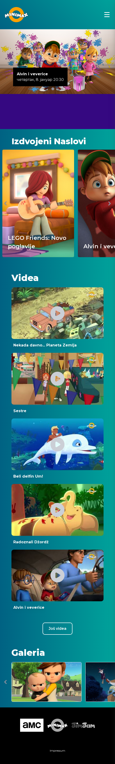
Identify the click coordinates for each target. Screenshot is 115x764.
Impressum (57, 750)
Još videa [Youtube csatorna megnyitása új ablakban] (57, 628)
